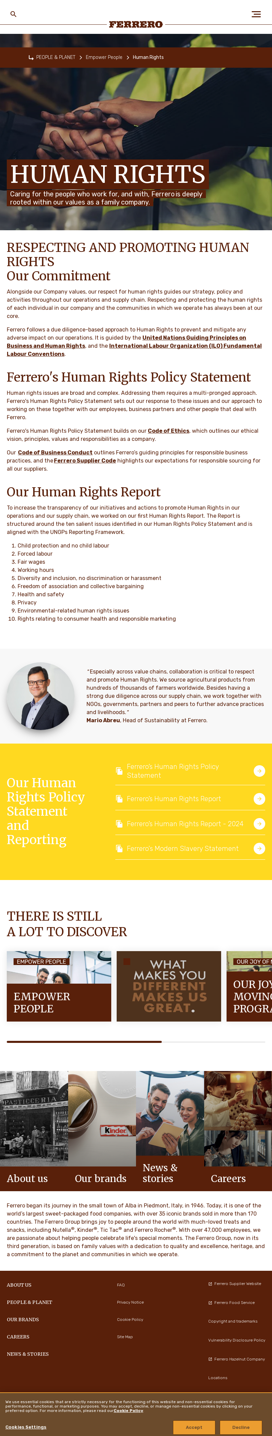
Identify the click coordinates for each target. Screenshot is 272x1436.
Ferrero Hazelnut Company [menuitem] (236, 1359)
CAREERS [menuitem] (18, 1337)
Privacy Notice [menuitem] (130, 1302)
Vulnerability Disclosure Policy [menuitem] (236, 1340)
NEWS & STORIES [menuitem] (28, 1354)
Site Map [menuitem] (125, 1336)
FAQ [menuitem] (121, 1285)
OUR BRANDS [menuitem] (23, 1319)
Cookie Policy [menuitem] (130, 1319)
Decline (241, 1427)
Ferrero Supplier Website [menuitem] (234, 1283)
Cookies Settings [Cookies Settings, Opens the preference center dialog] (25, 1427)
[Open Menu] (258, 14)
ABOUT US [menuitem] (19, 1285)
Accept (194, 1427)
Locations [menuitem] (217, 1377)
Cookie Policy (128, 1410)
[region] (136, 1414)
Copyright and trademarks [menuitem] (232, 1321)
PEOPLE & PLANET (55, 57)
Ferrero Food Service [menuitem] (231, 1302)
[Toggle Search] (13, 14)
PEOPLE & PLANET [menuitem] (29, 1302)
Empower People (104, 57)
